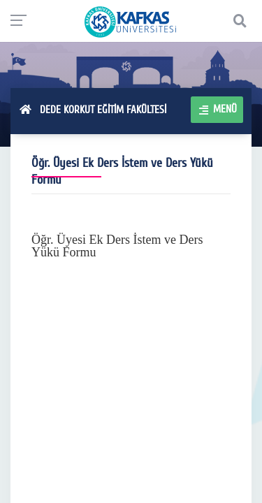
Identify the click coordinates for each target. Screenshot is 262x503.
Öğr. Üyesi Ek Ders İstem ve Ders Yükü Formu (117, 245)
